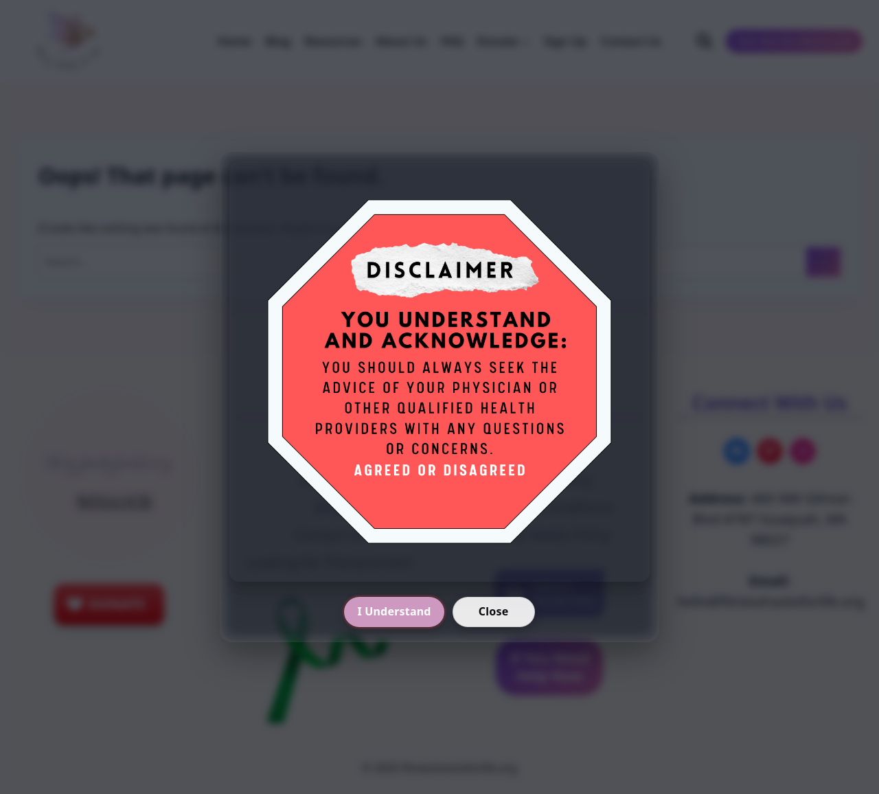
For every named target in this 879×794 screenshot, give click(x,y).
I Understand (394, 611)
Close (494, 611)
